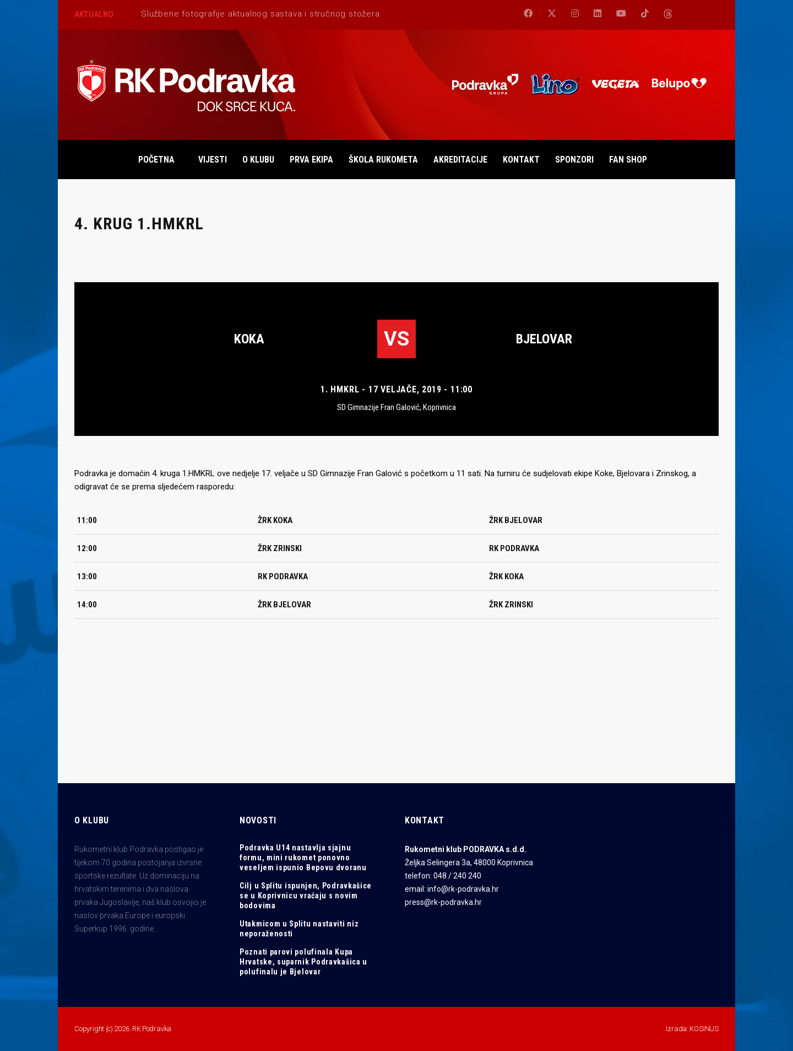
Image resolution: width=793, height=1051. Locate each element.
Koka (249, 339)
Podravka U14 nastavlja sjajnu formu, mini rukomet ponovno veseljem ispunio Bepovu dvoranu (303, 857)
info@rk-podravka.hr (463, 889)
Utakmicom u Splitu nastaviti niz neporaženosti (299, 928)
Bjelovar (544, 339)
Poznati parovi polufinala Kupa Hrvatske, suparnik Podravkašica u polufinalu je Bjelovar (303, 961)
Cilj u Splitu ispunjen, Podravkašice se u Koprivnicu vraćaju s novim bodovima (306, 895)
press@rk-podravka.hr (443, 902)
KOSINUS (704, 1029)
